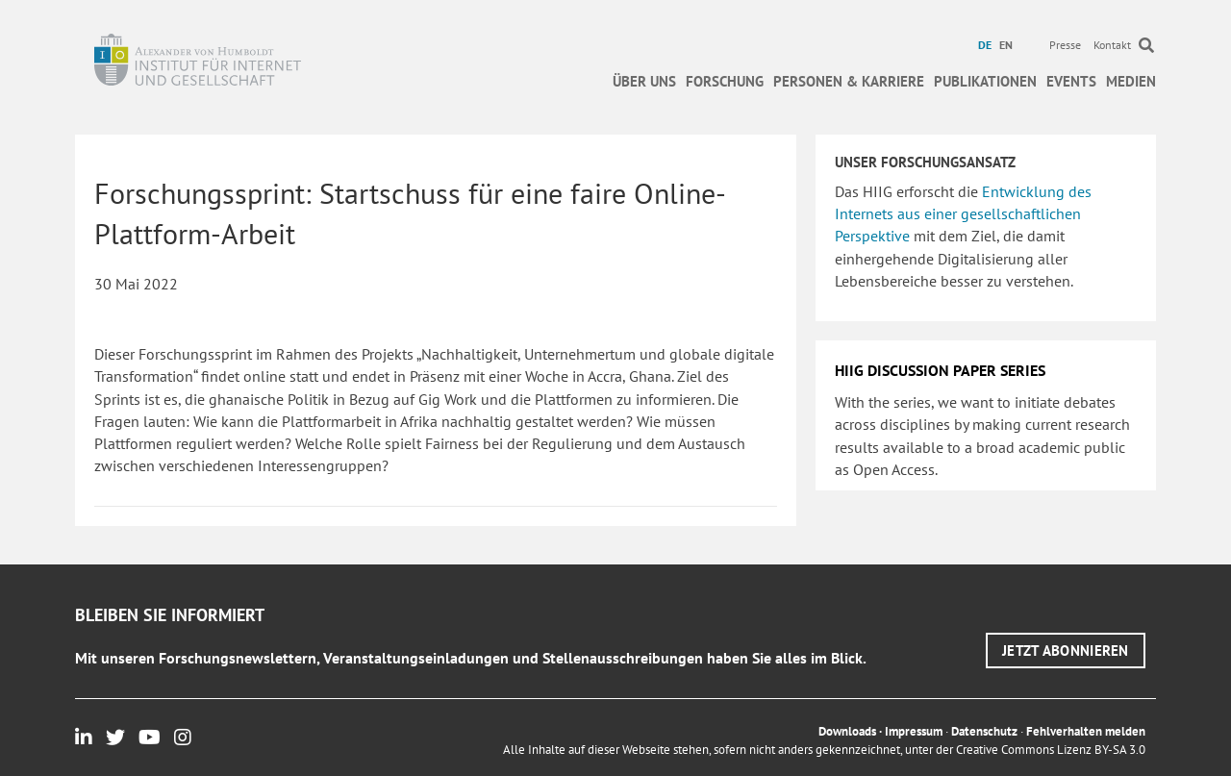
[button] (1065, 650)
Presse (1065, 45)
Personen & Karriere (848, 81)
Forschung (725, 81)
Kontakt (1112, 45)
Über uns (644, 81)
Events (1071, 81)
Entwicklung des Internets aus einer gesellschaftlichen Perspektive (963, 213)
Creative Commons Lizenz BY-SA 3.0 (1050, 749)
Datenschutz (984, 731)
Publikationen (985, 81)
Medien (1131, 81)
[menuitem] (987, 45)
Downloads (847, 731)
